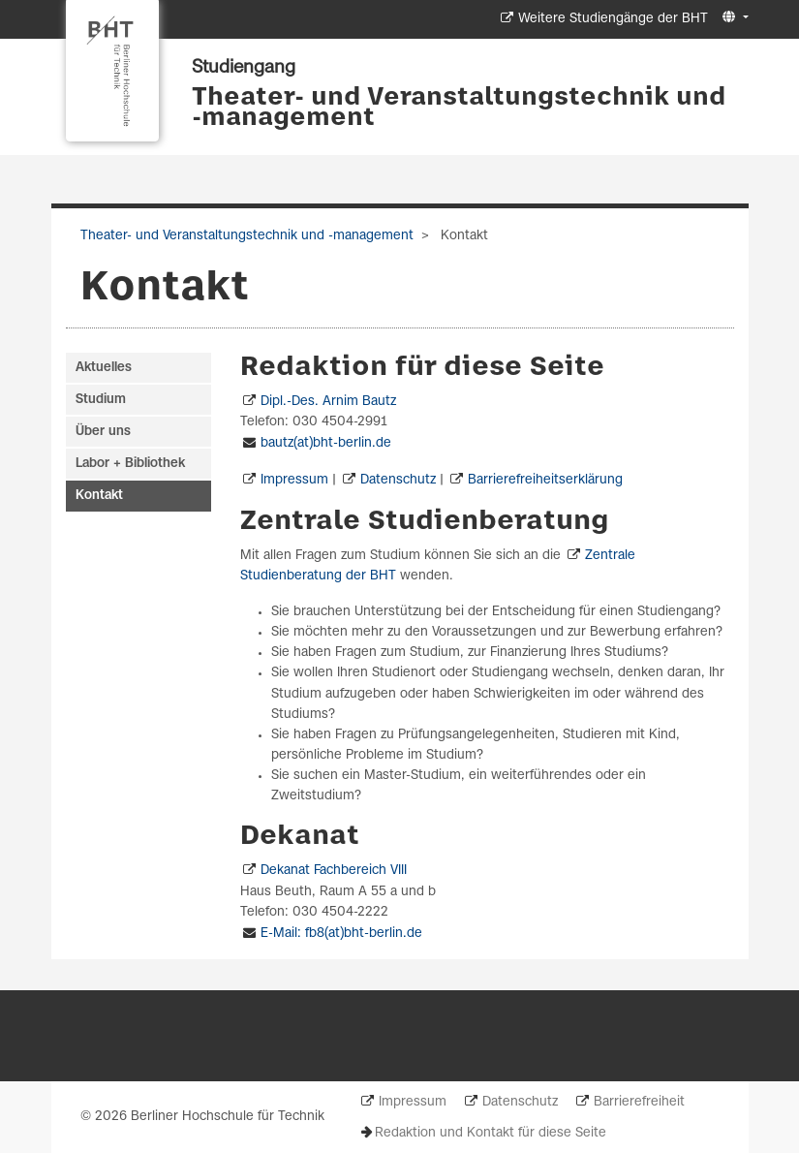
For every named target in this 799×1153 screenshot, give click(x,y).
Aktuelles (104, 367)
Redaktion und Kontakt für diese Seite (490, 1133)
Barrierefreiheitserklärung (545, 480)
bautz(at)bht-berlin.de (326, 443)
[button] (733, 18)
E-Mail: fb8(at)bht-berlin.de (341, 933)
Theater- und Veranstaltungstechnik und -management (458, 108)
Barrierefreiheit (639, 1102)
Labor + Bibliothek (130, 463)
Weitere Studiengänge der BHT (613, 19)
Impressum (294, 480)
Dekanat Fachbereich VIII (334, 870)
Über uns (103, 431)
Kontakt (99, 495)
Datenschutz (398, 480)
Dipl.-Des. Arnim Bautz (328, 401)
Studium (101, 399)
